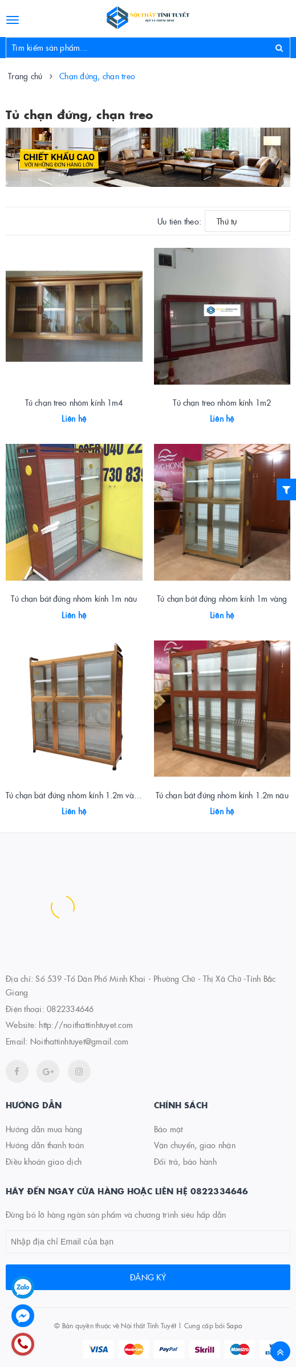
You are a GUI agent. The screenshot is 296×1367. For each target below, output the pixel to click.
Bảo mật (168, 1129)
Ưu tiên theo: (179, 221)
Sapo (234, 1325)
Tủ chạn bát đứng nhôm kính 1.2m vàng (74, 795)
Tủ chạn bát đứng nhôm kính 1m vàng (222, 598)
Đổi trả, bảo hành (185, 1161)
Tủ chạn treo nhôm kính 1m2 (222, 402)
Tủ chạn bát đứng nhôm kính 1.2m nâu (222, 795)
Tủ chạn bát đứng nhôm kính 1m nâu (74, 598)
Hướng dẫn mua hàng (44, 1129)
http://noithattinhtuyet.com (86, 1024)
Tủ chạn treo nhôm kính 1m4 (74, 402)
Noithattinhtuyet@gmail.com (79, 1041)
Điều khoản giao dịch (44, 1161)
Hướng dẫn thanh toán (45, 1144)
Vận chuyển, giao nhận (195, 1144)
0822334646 (70, 1008)
